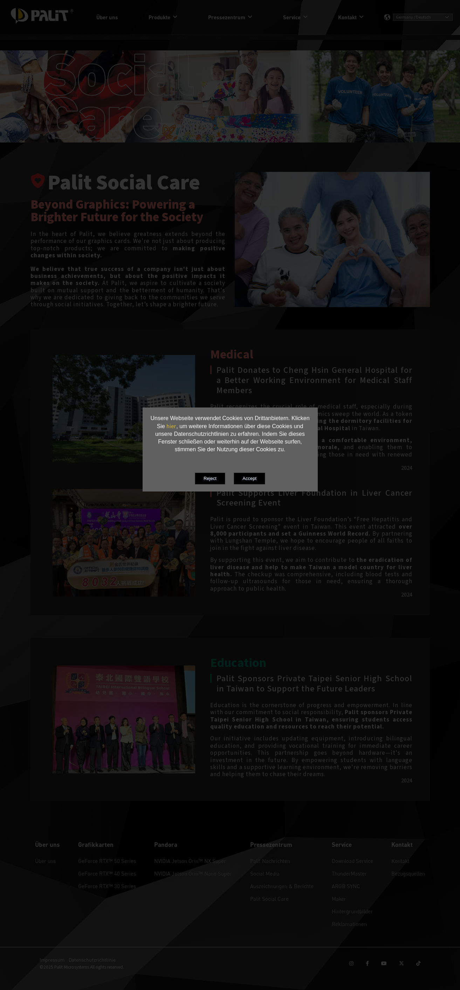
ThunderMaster (349, 873)
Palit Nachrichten (270, 861)
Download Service (352, 861)
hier (171, 426)
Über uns (45, 861)
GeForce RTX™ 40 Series (107, 873)
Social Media (265, 873)
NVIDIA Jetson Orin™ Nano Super (193, 873)
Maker (339, 898)
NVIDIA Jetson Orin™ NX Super (190, 861)
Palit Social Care (269, 898)
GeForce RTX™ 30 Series (107, 886)
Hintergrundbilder (352, 911)
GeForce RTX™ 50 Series (107, 861)
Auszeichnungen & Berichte (282, 886)
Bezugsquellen (408, 873)
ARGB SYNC (346, 886)
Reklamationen (349, 924)
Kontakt (400, 861)
